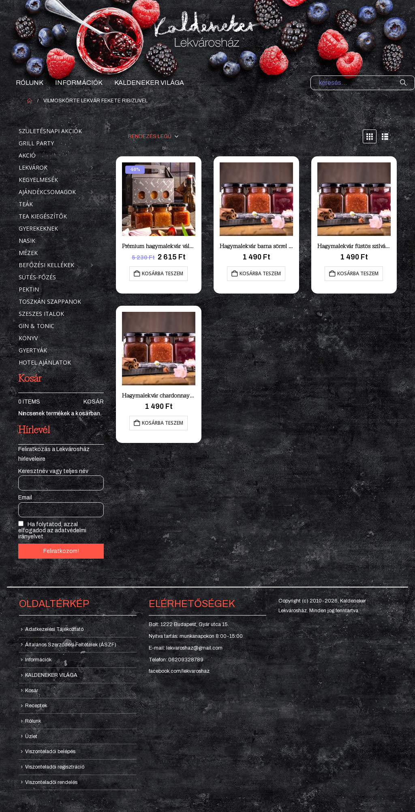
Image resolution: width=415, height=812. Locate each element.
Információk (79, 82)
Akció (27, 155)
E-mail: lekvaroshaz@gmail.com (185, 648)
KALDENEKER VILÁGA (149, 82)
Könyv (28, 338)
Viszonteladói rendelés (51, 782)
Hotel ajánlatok (45, 362)
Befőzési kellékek (46, 265)
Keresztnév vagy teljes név (53, 471)
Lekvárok (33, 167)
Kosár (93, 402)
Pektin (29, 289)
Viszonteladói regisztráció (54, 767)
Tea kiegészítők (43, 216)
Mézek (28, 253)
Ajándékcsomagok (47, 192)
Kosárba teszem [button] (162, 273)
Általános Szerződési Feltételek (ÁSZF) (70, 645)
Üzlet (31, 736)
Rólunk (29, 82)
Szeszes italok (41, 313)
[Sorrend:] (153, 136)
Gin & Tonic (36, 326)
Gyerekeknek (38, 228)
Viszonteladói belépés (50, 751)
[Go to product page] (158, 199)
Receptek (36, 705)
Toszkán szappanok (50, 301)
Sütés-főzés (37, 277)
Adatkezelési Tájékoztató (54, 629)
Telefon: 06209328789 (176, 660)
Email (25, 498)
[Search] (403, 83)
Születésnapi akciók (50, 131)
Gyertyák (33, 350)
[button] (369, 136)
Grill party (36, 143)
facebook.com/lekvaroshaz (179, 671)
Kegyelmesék (38, 180)
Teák (26, 204)
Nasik (27, 240)
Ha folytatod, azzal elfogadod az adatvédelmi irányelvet (52, 530)
